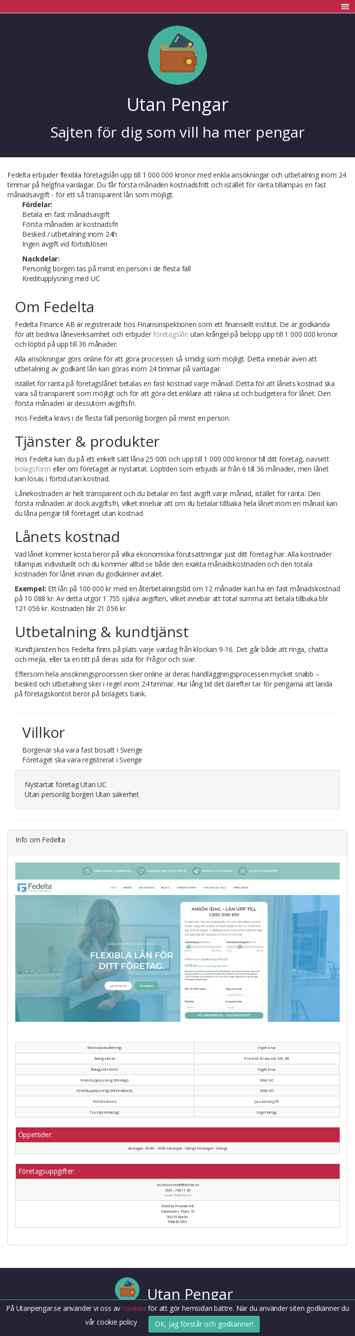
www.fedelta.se (178, 1194)
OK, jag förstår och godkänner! (204, 1324)
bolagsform (33, 468)
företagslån (170, 334)
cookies (135, 1308)
